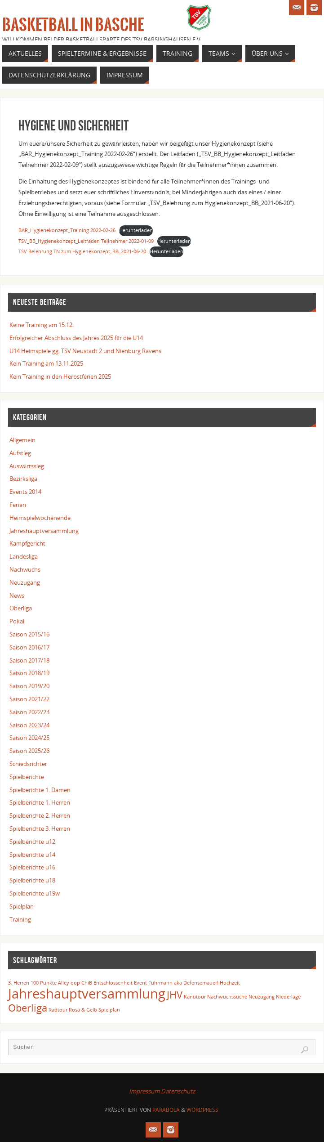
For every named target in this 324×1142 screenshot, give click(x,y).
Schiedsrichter (28, 764)
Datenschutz (178, 1091)
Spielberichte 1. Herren (39, 802)
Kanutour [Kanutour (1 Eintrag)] (195, 997)
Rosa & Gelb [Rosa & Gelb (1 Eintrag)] (83, 1010)
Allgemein (22, 440)
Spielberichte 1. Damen (40, 790)
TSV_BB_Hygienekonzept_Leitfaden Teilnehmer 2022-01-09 (86, 241)
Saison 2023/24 (29, 725)
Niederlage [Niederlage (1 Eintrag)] (288, 997)
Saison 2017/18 (29, 660)
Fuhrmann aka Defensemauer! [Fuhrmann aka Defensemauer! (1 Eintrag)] (183, 983)
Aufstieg (20, 453)
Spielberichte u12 (32, 841)
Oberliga (20, 608)
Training (20, 919)
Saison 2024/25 (29, 738)
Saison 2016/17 (29, 647)
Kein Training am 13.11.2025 (46, 363)
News (16, 595)
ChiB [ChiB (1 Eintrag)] (86, 983)
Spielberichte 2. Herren (39, 815)
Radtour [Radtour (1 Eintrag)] (58, 1010)
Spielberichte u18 (32, 880)
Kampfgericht (27, 543)
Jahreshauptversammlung (44, 531)
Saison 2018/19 (29, 673)
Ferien (17, 505)
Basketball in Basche (73, 25)
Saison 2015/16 (29, 634)
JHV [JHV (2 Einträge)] (174, 994)
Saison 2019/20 (29, 686)
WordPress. (203, 1110)
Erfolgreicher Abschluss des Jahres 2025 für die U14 (76, 338)
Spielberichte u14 (32, 855)
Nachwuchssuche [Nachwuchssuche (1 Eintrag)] (227, 997)
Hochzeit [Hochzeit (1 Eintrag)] (230, 983)
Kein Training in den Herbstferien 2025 (60, 376)
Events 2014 (25, 492)
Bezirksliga (23, 479)
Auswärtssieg (26, 466)
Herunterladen (136, 230)
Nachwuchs (24, 569)
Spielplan (21, 906)
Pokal (16, 621)
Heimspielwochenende (40, 518)
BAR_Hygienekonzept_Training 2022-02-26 (66, 230)
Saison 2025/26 (29, 751)
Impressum (144, 1091)
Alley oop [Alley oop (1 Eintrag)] (69, 983)
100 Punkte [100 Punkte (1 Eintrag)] (44, 983)
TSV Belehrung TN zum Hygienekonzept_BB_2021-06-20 (82, 251)
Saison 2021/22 (29, 699)
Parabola (166, 1110)
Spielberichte (26, 777)
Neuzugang (24, 582)
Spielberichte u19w (34, 893)
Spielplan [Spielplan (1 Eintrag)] (109, 1010)
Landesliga (23, 556)
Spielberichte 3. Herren (39, 828)
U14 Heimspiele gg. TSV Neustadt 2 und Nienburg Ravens (85, 351)
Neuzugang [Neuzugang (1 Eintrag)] (262, 997)
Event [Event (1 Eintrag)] (140, 983)
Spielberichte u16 (32, 867)
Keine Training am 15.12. (41, 325)
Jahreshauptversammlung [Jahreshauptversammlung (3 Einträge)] (86, 994)
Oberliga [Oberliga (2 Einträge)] (27, 1007)
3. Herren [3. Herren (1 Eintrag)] (18, 983)
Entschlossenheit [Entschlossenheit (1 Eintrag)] (113, 983)
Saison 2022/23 (29, 712)
